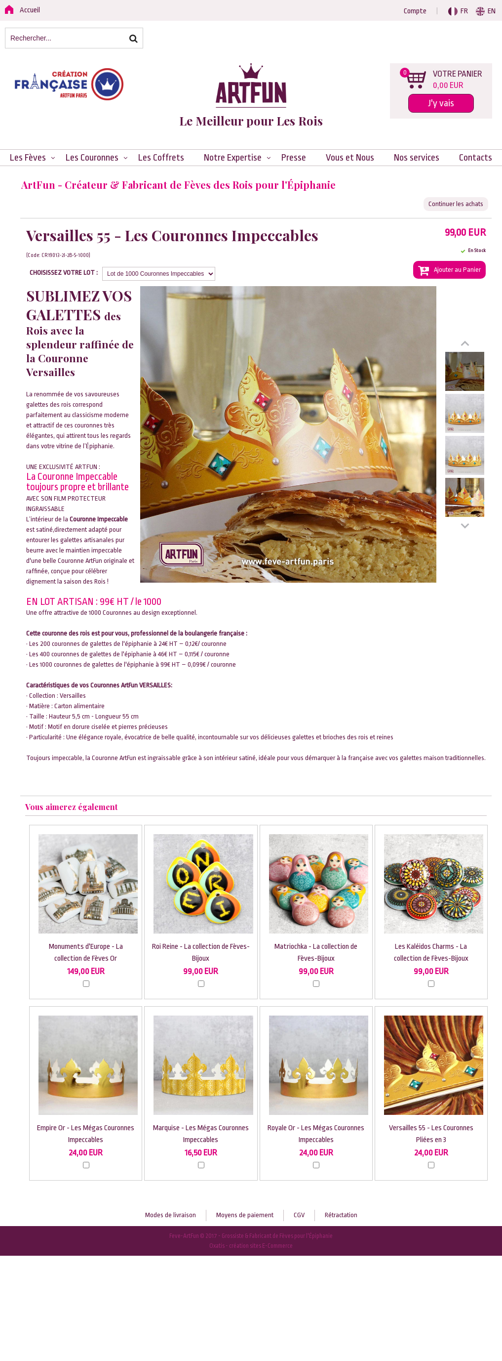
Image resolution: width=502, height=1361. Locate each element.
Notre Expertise (233, 157)
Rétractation (341, 1215)
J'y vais (441, 103)
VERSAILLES (155, 685)
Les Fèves (28, 157)
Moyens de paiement (244, 1215)
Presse (293, 157)
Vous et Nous (350, 157)
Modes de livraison (170, 1215)
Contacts (475, 157)
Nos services (416, 157)
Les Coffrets (161, 157)
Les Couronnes (92, 157)
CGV (299, 1215)
